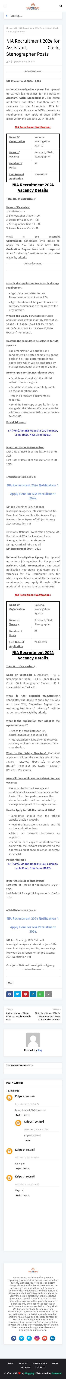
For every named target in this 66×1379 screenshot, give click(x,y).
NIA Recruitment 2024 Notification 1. (33, 485)
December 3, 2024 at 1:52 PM (27, 1158)
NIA (15, 28)
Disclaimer (25, 1367)
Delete (26, 1115)
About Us (23, 1364)
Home (9, 28)
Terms (55, 1364)
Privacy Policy (40, 1364)
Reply (18, 1115)
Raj (10, 61)
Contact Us (41, 1367)
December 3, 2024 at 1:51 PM (27, 1104)
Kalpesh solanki (25, 1096)
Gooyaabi (57, 1373)
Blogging (29, 1373)
